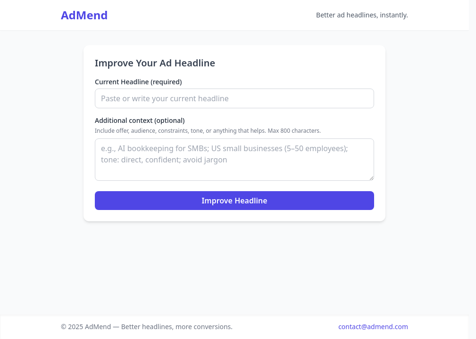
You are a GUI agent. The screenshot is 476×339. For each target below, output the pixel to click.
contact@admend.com (373, 326)
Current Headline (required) (138, 81)
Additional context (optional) (139, 120)
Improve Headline (234, 200)
